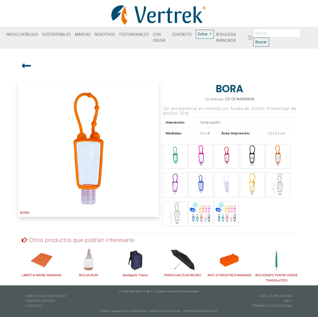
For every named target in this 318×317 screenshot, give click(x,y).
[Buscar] (276, 33)
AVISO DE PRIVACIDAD (275, 296)
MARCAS (83, 34)
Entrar (203, 34)
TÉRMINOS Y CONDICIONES (272, 305)
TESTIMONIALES (134, 34)
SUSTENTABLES (56, 34)
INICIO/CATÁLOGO (22, 34)
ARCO (288, 300)
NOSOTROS (104, 34)
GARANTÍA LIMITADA (40, 300)
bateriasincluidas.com (200, 310)
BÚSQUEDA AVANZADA (226, 37)
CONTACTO (182, 34)
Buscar (261, 42)
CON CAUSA (159, 37)
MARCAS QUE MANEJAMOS (46, 296)
